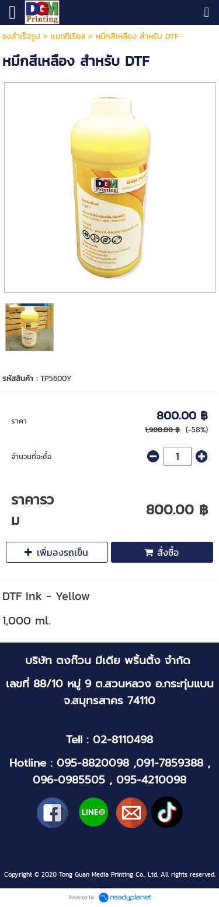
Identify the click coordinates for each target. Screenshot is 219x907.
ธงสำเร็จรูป (21, 36)
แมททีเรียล (68, 36)
